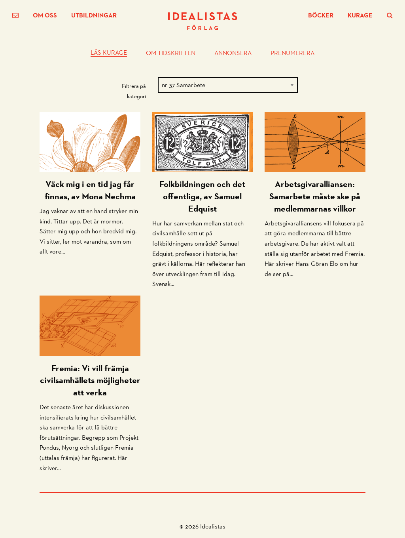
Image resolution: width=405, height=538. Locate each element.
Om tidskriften (170, 53)
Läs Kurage (109, 53)
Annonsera (233, 53)
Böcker (320, 15)
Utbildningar (94, 15)
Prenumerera (292, 53)
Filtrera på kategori (134, 90)
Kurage (360, 15)
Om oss (45, 15)
